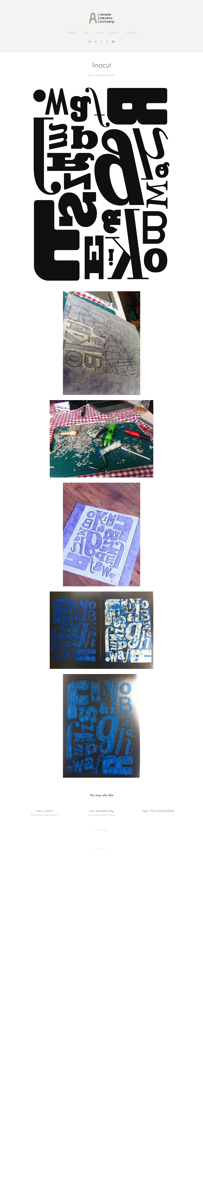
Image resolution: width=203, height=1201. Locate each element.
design (71, 32)
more (99, 32)
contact (131, 32)
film (86, 32)
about (114, 32)
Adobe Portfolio (105, 848)
